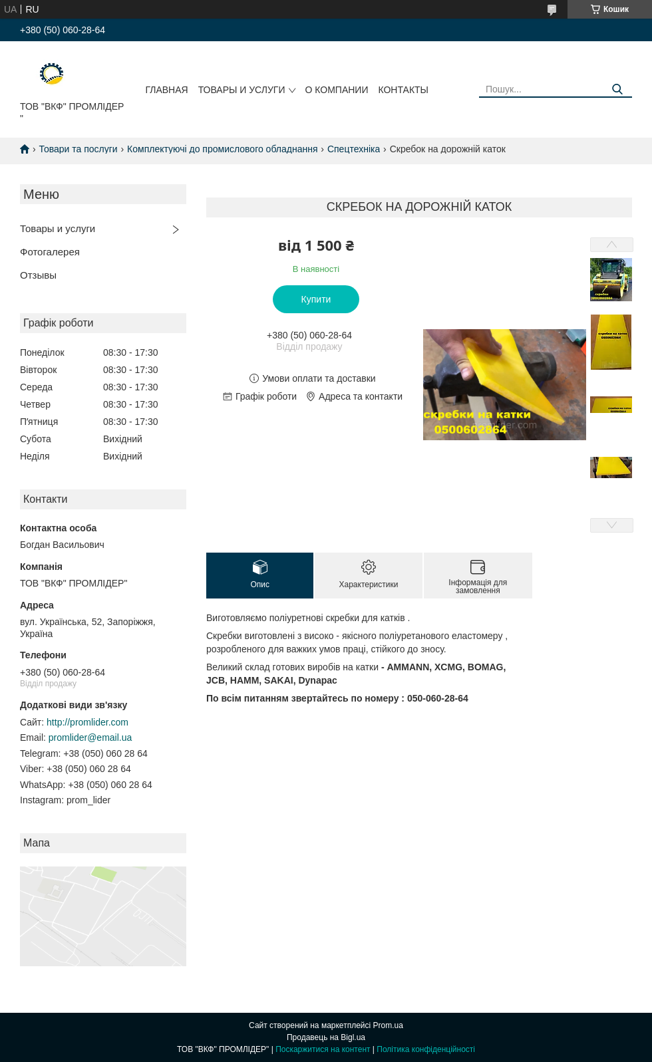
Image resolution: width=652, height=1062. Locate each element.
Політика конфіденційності (426, 1049)
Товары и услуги (241, 89)
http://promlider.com (87, 722)
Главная (166, 89)
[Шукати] (617, 89)
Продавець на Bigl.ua (326, 1037)
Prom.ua (388, 1025)
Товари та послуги (78, 149)
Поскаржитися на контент (322, 1049)
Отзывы (38, 275)
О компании (337, 89)
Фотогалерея (50, 251)
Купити (316, 299)
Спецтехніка (353, 149)
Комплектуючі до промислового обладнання (222, 149)
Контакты (403, 89)
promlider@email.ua (90, 737)
